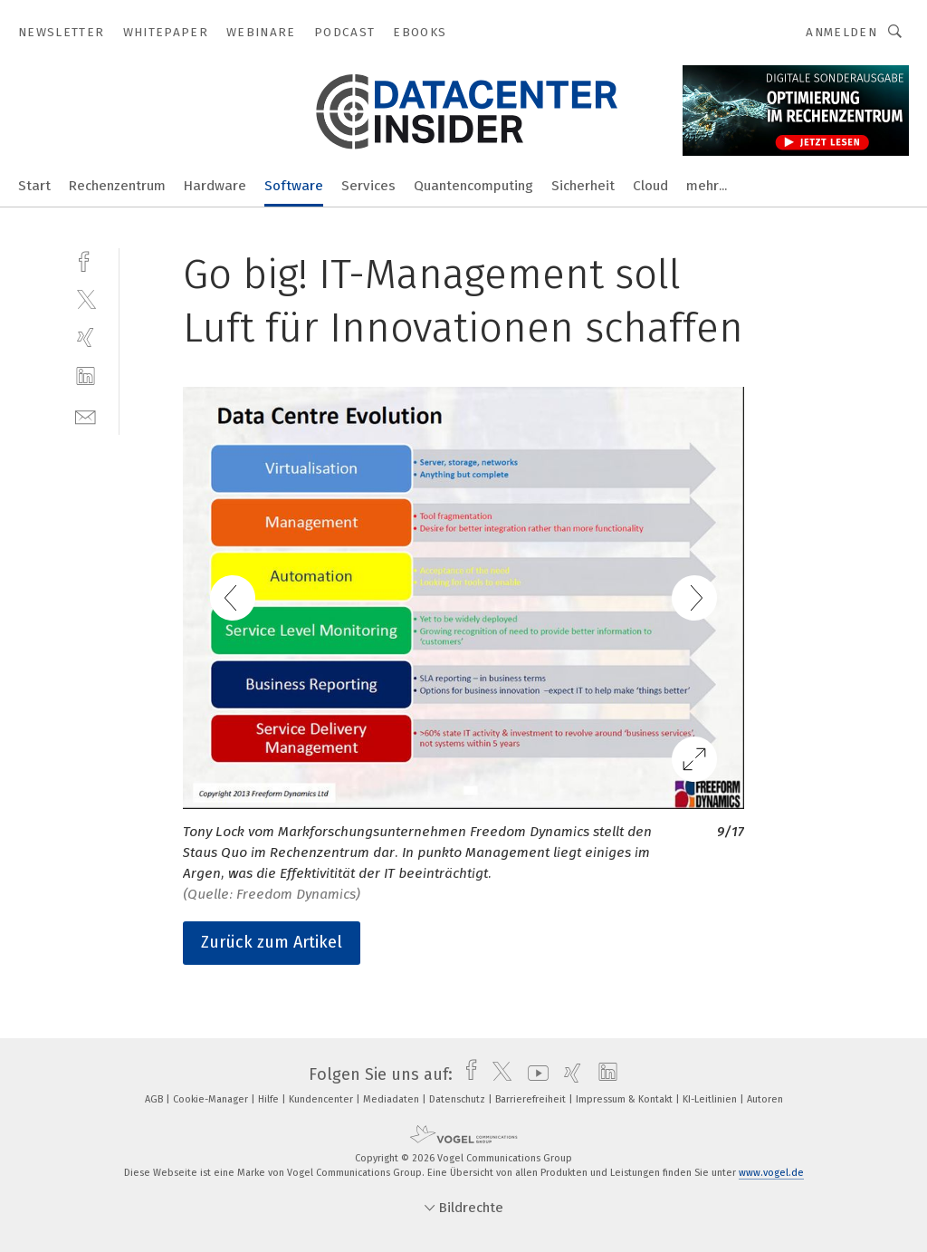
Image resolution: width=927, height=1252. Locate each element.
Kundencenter (322, 1099)
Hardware (215, 186)
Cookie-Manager (212, 1099)
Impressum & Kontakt (625, 1099)
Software (293, 186)
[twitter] (85, 298)
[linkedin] (85, 376)
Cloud (650, 186)
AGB (155, 1099)
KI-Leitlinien (711, 1099)
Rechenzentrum (117, 186)
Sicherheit (583, 186)
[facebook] (85, 259)
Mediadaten (392, 1099)
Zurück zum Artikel (271, 942)
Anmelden (841, 32)
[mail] (85, 415)
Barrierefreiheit (532, 1099)
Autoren (765, 1099)
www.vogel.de (771, 1173)
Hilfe (270, 1099)
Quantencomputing (473, 186)
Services (368, 186)
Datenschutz (458, 1099)
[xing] (85, 337)
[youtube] (534, 1074)
